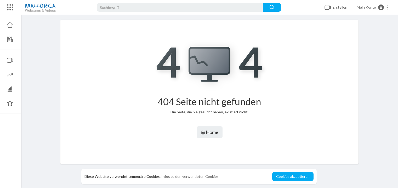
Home (209, 132)
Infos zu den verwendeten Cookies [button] (190, 176)
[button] (372, 7)
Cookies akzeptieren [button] (293, 176)
